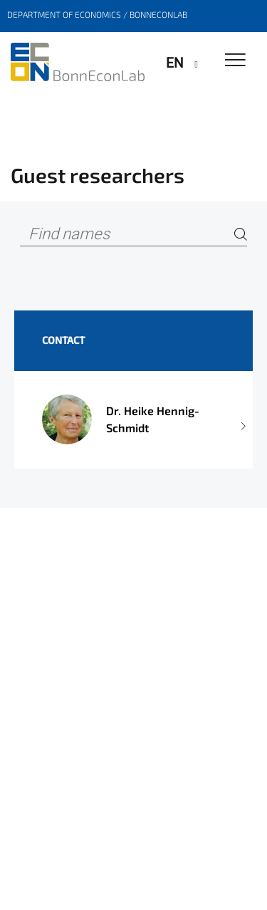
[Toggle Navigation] (235, 60)
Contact (63, 340)
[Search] (240, 234)
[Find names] (133, 234)
